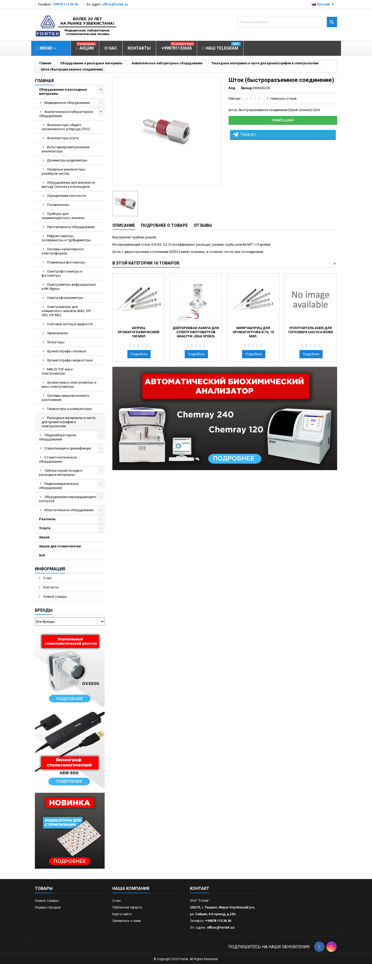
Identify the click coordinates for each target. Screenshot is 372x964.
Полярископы (58, 205)
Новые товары (54, 596)
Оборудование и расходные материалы (63, 92)
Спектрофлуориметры (65, 298)
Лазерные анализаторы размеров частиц (63, 171)
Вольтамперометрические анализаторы (65, 149)
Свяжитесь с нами (126, 921)
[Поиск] (287, 22)
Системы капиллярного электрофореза (63, 251)
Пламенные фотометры (66, 262)
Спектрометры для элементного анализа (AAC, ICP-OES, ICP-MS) (67, 311)
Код (232, 88)
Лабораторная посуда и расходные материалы (60, 473)
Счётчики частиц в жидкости (70, 324)
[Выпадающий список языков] (323, 4)
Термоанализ (57, 333)
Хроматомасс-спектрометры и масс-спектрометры (69, 384)
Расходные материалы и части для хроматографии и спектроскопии (68, 422)
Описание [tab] (123, 225)
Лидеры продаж (48, 907)
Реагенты (47, 519)
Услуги (44, 528)
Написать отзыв (283, 98)
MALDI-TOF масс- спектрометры (58, 371)
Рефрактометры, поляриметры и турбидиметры (66, 238)
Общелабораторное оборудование (57, 437)
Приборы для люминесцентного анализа (63, 216)
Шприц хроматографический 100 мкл (138, 332)
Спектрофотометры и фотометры (62, 273)
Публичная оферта (127, 907)
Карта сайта (121, 914)
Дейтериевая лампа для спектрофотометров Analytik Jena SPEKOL (196, 332)
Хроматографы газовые (66, 351)
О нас (47, 578)
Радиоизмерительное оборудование (59, 486)
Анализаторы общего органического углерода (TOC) (66, 127)
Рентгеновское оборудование (71, 227)
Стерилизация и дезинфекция (67, 448)
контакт (199, 888)
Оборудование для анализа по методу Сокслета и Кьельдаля (68, 185)
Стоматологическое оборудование (58, 459)
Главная (44, 80)
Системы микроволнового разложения (65, 398)
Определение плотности (66, 196)
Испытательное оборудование (68, 510)
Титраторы (56, 342)
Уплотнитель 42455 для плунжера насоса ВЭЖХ (310, 330)
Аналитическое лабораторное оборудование (66, 114)
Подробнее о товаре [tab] (164, 225)
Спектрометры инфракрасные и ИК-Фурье (69, 287)
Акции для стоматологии (60, 546)
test (42, 555)
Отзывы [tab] (203, 225)
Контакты (50, 587)
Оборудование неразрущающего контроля (67, 499)
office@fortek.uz (115, 4)
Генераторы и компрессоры (69, 409)
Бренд (246, 88)
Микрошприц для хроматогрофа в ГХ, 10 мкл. (253, 332)
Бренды (43, 610)
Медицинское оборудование (67, 103)
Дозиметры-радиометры (67, 160)
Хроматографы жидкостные (69, 360)
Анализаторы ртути (63, 138)
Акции (44, 537)
